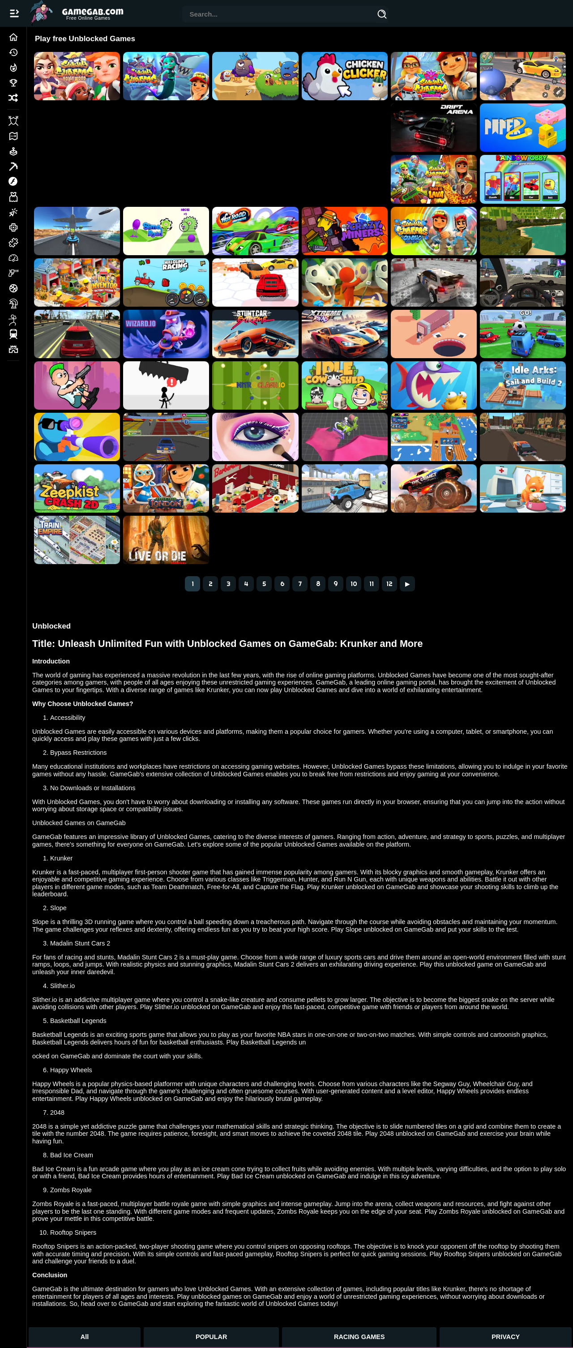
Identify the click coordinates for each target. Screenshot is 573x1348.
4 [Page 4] (246, 584)
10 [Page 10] (354, 584)
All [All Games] (85, 1336)
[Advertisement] (211, 137)
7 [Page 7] (300, 584)
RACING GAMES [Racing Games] (359, 1336)
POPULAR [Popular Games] (211, 1336)
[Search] (382, 15)
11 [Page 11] (371, 584)
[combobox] (279, 15)
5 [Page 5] (264, 584)
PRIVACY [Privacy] (506, 1336)
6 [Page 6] (282, 584)
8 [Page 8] (318, 584)
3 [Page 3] (229, 584)
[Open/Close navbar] (14, 13)
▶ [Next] (407, 584)
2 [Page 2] (211, 584)
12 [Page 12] (389, 584)
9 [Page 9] (336, 584)
